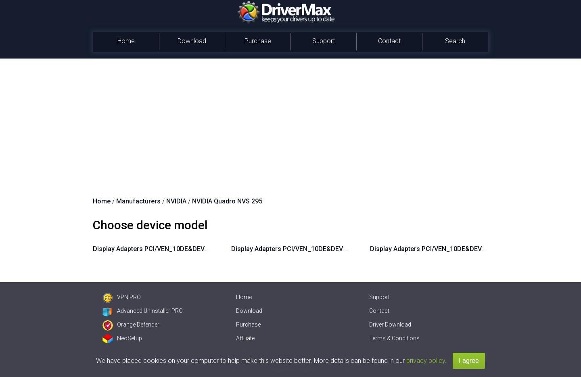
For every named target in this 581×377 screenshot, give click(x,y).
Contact (389, 41)
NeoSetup (122, 338)
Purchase (258, 41)
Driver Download (390, 324)
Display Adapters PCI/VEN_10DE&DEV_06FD (158, 249)
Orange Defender (130, 324)
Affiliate (245, 338)
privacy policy (425, 360)
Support (323, 41)
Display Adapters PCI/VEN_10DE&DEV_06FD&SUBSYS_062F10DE (466, 249)
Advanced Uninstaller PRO (142, 311)
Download (192, 41)
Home (126, 41)
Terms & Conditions (394, 338)
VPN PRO (121, 297)
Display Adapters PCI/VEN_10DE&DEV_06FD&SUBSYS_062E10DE (327, 249)
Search (455, 41)
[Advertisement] (290, 119)
